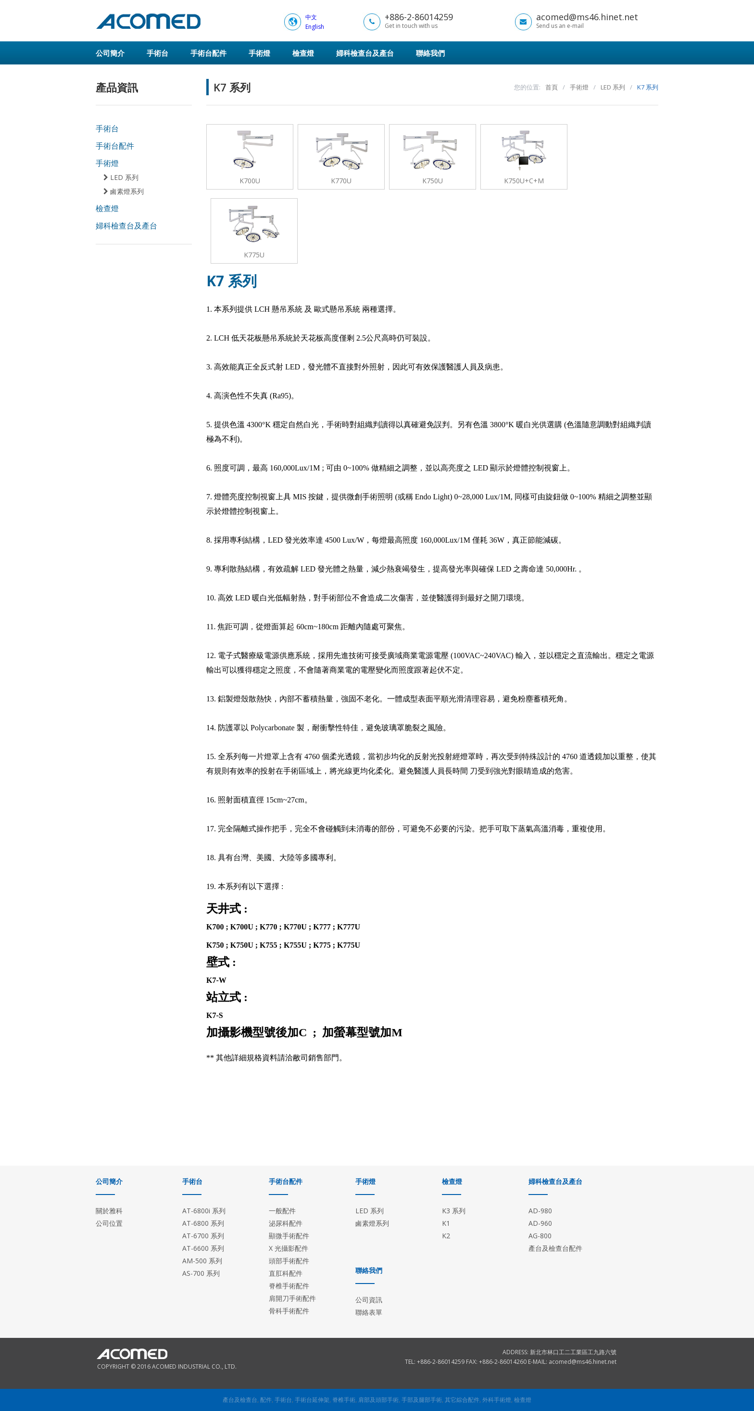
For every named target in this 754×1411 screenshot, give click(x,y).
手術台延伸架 (312, 1400)
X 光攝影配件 (288, 1248)
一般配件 (282, 1210)
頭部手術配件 (289, 1260)
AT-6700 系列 (203, 1235)
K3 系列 (453, 1210)
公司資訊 (368, 1299)
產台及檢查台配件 (555, 1248)
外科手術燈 (496, 1400)
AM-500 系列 (202, 1260)
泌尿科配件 (285, 1223)
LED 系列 (120, 177)
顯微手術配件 (289, 1235)
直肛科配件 (285, 1273)
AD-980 (540, 1210)
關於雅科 (109, 1210)
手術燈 (259, 53)
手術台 (157, 53)
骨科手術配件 (289, 1310)
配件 (266, 1400)
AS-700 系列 (201, 1273)
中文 (311, 17)
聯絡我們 (430, 53)
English (314, 27)
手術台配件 (208, 53)
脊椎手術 (343, 1400)
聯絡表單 (368, 1312)
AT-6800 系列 (203, 1223)
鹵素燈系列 (123, 191)
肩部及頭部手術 (378, 1400)
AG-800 (540, 1235)
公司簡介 (110, 53)
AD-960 (540, 1223)
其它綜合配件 (462, 1400)
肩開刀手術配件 (292, 1298)
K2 (446, 1235)
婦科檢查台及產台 (365, 53)
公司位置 (109, 1223)
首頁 (551, 87)
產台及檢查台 (240, 1400)
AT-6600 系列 (203, 1248)
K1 (446, 1223)
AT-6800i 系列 (204, 1210)
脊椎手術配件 (289, 1285)
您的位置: (527, 87)
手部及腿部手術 (422, 1400)
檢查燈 (303, 53)
